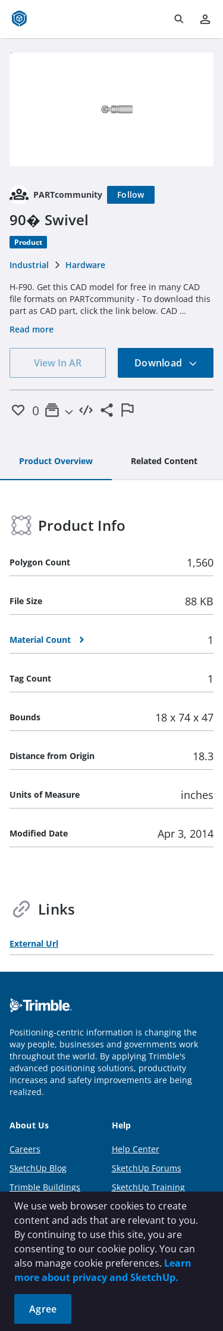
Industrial (29, 264)
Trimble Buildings (45, 1187)
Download (165, 362)
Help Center (135, 1149)
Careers (25, 1149)
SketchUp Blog (38, 1168)
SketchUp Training (148, 1187)
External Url (34, 943)
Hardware (85, 264)
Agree (42, 1309)
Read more (32, 329)
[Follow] (131, 195)
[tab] (56, 461)
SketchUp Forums (146, 1168)
